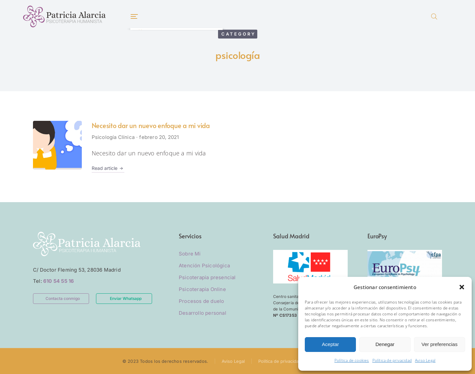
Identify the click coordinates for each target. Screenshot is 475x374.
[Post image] (57, 145)
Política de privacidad (392, 360)
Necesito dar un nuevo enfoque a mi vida (151, 125)
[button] (462, 287)
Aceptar (330, 344)
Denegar (385, 344)
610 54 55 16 (58, 281)
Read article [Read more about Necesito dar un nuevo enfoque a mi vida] (108, 168)
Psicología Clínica (113, 137)
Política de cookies (351, 360)
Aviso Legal (425, 360)
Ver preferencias (440, 344)
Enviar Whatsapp (126, 298)
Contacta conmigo (63, 298)
